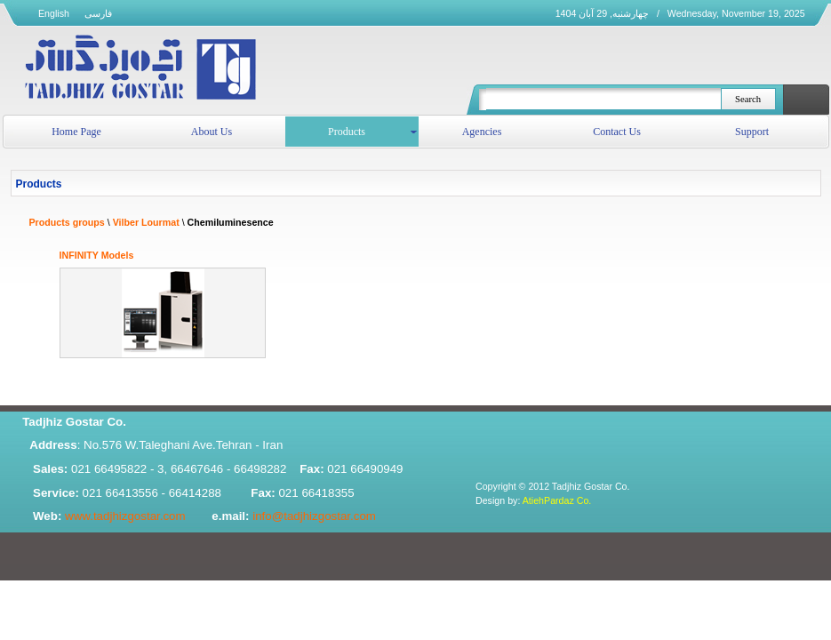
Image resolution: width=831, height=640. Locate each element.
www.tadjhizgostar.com (125, 516)
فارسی (98, 13)
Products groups (67, 222)
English (53, 13)
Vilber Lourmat (146, 222)
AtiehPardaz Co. (557, 500)
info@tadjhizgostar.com (314, 516)
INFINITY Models (97, 255)
